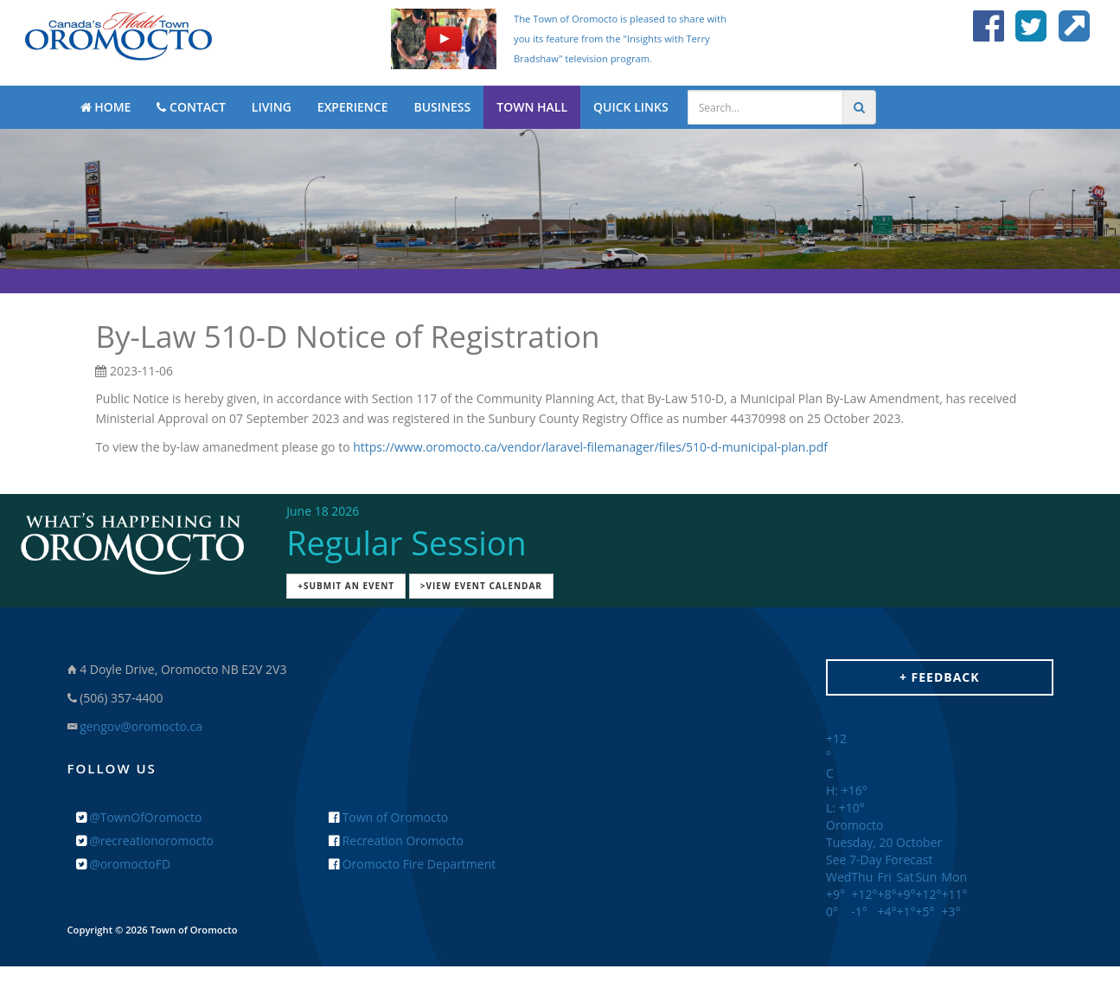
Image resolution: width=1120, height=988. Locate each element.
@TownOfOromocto (139, 817)
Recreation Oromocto (396, 840)
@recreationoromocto (145, 840)
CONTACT (191, 107)
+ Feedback (939, 677)
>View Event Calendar (481, 586)
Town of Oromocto (388, 817)
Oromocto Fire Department (412, 864)
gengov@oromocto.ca (141, 726)
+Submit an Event (346, 586)
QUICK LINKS (631, 107)
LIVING (271, 107)
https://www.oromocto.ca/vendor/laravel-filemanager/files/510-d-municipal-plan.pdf (590, 447)
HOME (105, 107)
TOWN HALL (531, 107)
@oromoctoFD (123, 864)
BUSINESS (441, 107)
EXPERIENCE (352, 107)
